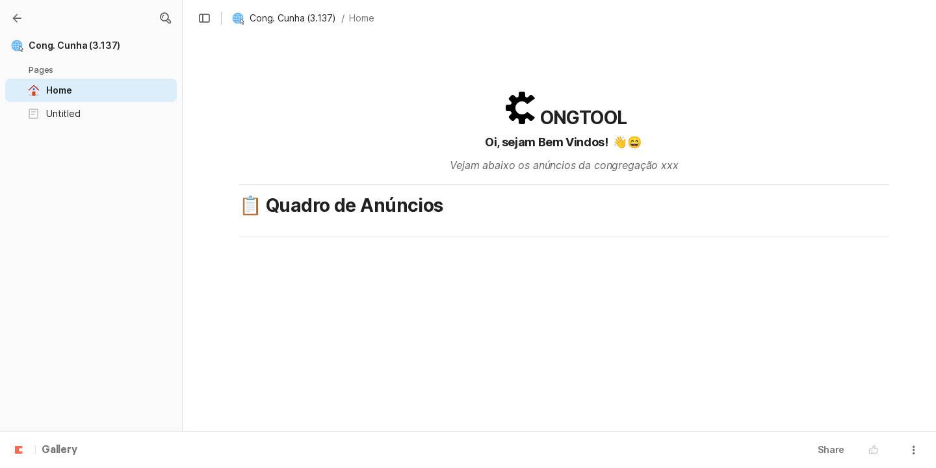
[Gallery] (17, 18)
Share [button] (831, 449)
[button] (165, 18)
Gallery (59, 450)
